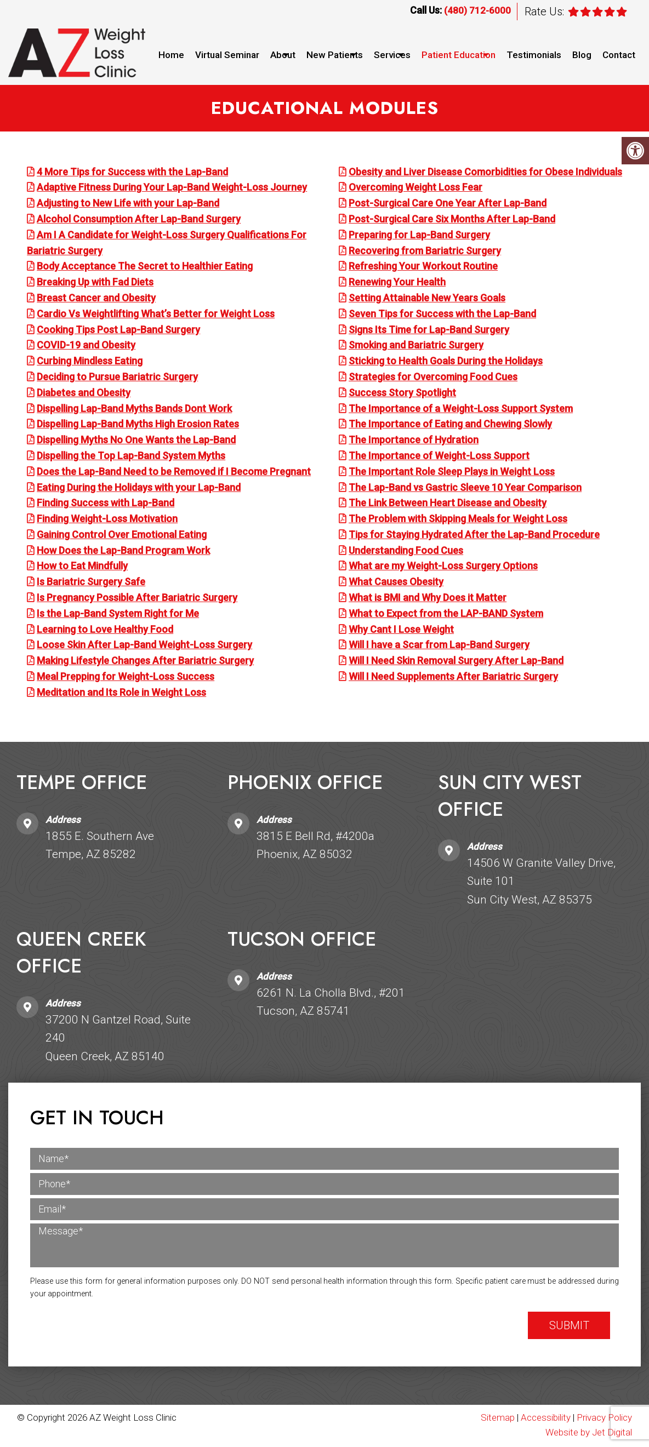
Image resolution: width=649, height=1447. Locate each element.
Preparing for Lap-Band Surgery (419, 236)
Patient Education (459, 54)
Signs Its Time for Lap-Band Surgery (429, 330)
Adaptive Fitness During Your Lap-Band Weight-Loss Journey (172, 189)
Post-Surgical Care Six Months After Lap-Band (452, 220)
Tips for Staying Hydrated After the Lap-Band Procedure (474, 535)
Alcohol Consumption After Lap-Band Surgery (139, 220)
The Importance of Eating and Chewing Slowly (450, 425)
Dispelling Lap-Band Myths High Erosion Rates (138, 425)
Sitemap (498, 1418)
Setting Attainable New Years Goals (427, 299)
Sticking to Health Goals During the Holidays (446, 362)
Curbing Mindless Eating (90, 362)
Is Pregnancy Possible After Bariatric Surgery (137, 598)
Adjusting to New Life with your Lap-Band (128, 204)
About (282, 54)
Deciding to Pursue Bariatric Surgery (117, 378)
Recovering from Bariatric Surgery (425, 252)
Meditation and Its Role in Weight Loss (121, 693)
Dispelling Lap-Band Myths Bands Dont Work (134, 409)
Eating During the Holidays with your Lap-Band (139, 488)
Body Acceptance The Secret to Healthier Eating (145, 267)
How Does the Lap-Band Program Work (123, 551)
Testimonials (533, 54)
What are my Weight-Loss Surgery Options (443, 567)
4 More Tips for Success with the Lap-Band (132, 173)
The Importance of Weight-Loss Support (439, 456)
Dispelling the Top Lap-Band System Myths (131, 456)
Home (171, 54)
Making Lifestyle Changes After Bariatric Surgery (145, 662)
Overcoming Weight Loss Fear (415, 189)
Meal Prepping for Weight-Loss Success (125, 677)
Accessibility (546, 1418)
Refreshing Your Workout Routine (423, 267)
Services (392, 54)
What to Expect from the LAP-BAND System (446, 614)
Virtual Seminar (227, 54)
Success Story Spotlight (402, 393)
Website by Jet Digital (588, 1433)
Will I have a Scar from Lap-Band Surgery (439, 646)
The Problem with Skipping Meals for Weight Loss (458, 519)
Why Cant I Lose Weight (401, 630)
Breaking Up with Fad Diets (95, 283)
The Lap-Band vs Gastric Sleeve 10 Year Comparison (465, 488)
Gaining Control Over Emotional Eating (122, 535)
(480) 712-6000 (477, 10)
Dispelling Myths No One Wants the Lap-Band (136, 441)
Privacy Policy (604, 1418)
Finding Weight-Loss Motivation (107, 519)
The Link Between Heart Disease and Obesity (447, 504)
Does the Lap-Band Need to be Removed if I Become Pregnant (174, 472)
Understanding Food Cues (406, 551)
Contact (618, 54)
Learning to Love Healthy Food (105, 630)
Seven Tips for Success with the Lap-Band (442, 315)
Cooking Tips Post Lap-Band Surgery (118, 330)
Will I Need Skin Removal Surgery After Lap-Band (456, 662)
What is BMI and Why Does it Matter (427, 598)
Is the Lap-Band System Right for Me (118, 614)
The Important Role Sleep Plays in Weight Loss (452, 472)
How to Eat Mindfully (82, 567)
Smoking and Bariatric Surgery (416, 346)
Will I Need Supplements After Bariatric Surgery (453, 677)
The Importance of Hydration (414, 441)
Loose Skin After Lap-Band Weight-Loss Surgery (144, 646)
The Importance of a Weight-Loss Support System (461, 409)
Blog (581, 54)
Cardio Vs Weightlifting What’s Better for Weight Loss (156, 315)
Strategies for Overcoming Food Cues (433, 378)
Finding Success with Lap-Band (105, 504)
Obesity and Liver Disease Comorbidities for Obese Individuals (485, 173)
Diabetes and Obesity (83, 393)
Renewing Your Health (397, 283)
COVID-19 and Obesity (86, 346)
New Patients (334, 54)
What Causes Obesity (396, 583)
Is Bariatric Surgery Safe (91, 583)
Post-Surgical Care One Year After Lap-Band (447, 204)
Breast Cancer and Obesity (96, 299)
